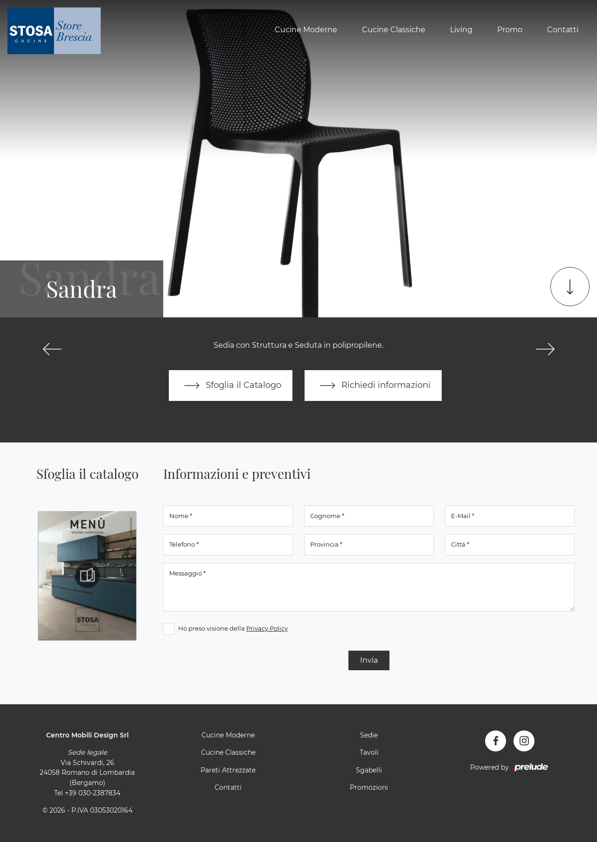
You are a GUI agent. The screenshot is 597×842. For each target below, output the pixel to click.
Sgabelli (369, 770)
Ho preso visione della (233, 628)
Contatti (562, 29)
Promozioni (369, 787)
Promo (509, 29)
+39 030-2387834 (92, 793)
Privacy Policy (267, 628)
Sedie (369, 735)
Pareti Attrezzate (228, 770)
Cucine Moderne (306, 29)
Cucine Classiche (393, 29)
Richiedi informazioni (373, 385)
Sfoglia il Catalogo (230, 385)
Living (461, 29)
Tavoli (369, 752)
